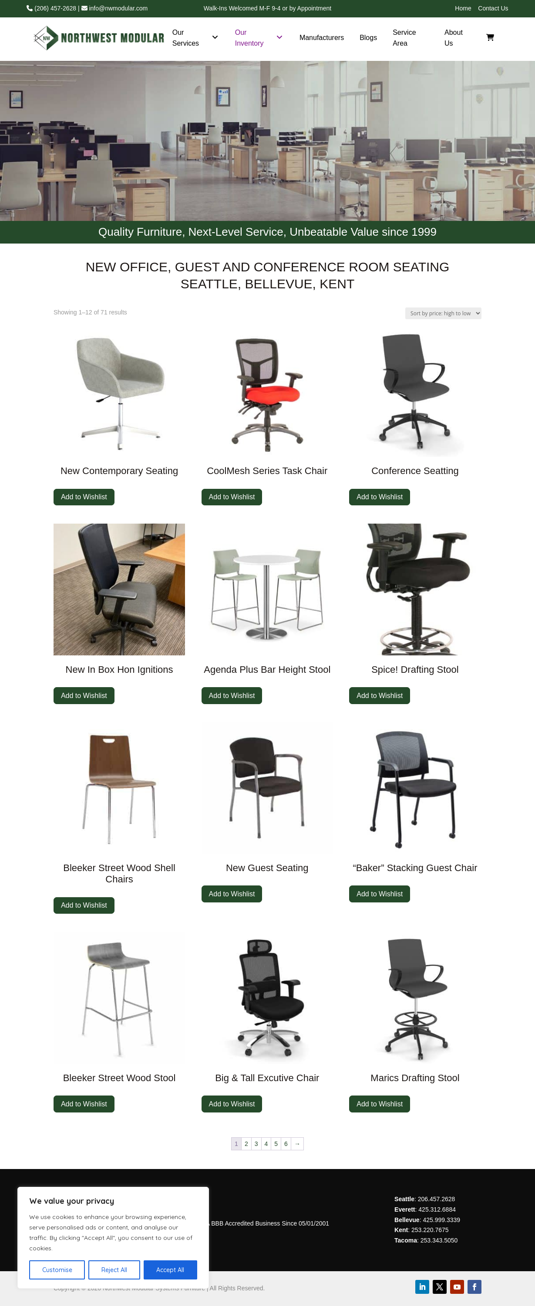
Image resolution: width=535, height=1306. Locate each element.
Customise (57, 1270)
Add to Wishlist (84, 497)
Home (463, 8)
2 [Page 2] (246, 1143)
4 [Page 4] (266, 1143)
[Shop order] (443, 313)
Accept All (170, 1270)
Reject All (114, 1270)
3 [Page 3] (256, 1143)
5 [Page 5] (276, 1143)
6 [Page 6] (286, 1143)
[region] (113, 1238)
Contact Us (493, 8)
